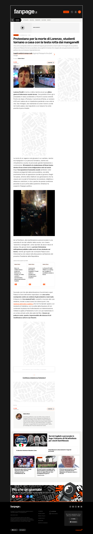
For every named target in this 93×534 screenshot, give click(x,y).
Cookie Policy (41, 518)
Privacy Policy (41, 515)
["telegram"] (34, 496)
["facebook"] (30, 496)
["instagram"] (17, 496)
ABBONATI (66, 11)
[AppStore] (14, 530)
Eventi (49, 20)
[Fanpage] (16, 507)
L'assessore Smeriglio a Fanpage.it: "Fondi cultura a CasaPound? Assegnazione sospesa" (33, 272)
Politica (32, 20)
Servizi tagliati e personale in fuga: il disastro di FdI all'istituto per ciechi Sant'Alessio (62, 438)
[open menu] (12, 20)
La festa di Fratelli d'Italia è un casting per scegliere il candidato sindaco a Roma (48, 271)
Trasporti (37, 20)
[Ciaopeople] (78, 530)
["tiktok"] (13, 496)
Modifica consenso (43, 522)
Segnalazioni (41, 513)
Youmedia (40, 511)
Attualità (25, 20)
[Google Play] (22, 530)
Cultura (44, 20)
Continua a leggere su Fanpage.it (34, 378)
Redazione (40, 520)
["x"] (26, 496)
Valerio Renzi (21, 58)
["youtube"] (21, 496)
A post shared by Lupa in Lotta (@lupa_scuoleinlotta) (34, 369)
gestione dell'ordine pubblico (23, 304)
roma (17, 20)
